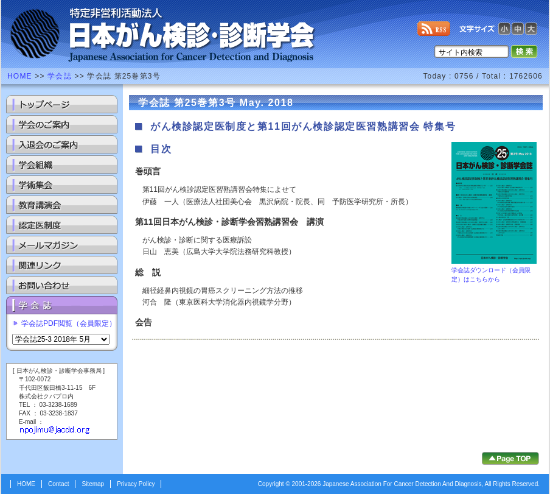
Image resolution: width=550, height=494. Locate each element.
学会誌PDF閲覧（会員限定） (68, 323)
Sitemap (93, 484)
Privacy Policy (136, 484)
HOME (19, 76)
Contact (58, 484)
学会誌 (59, 76)
